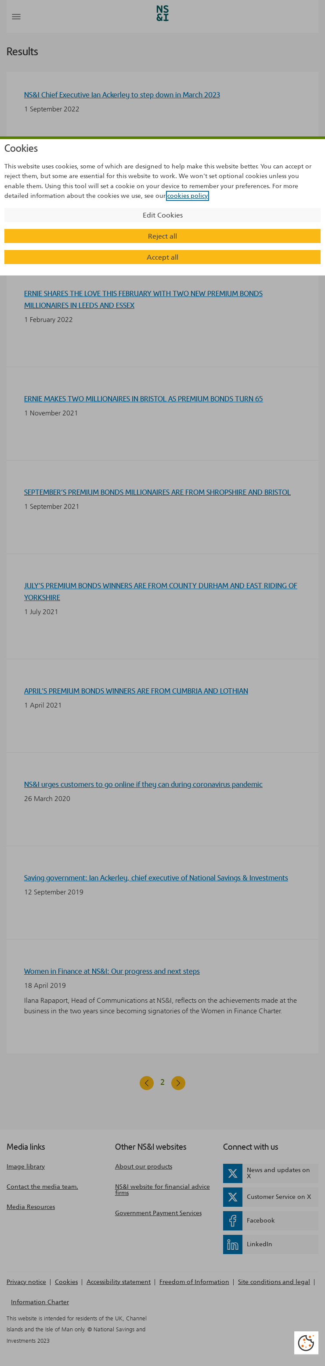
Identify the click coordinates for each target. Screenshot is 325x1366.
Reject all (162, 236)
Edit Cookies (163, 215)
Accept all (162, 257)
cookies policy (187, 196)
